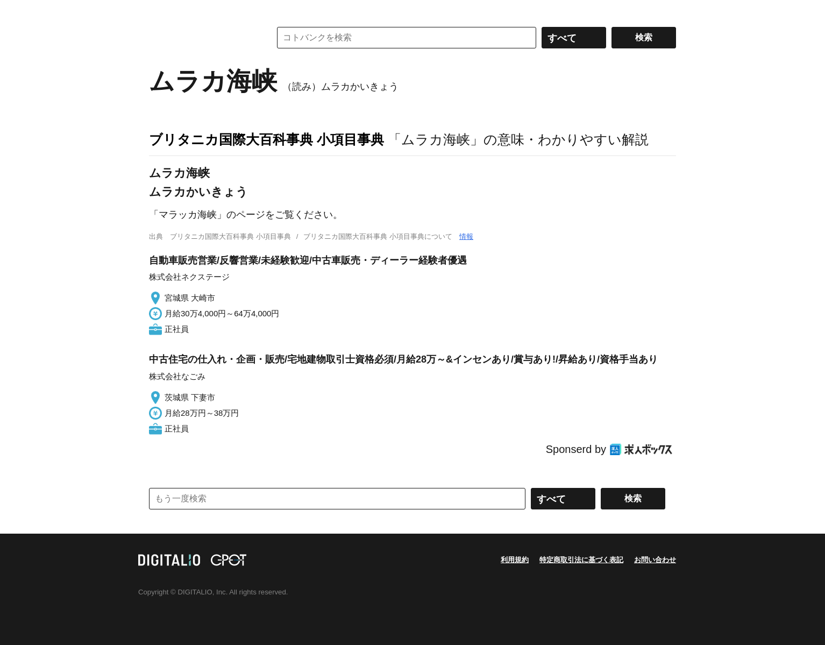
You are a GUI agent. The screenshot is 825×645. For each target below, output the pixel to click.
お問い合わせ (655, 560)
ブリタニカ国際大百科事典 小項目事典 (266, 139)
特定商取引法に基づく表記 (581, 560)
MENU (159, 11)
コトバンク (202, 37)
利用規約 (515, 560)
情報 (466, 236)
